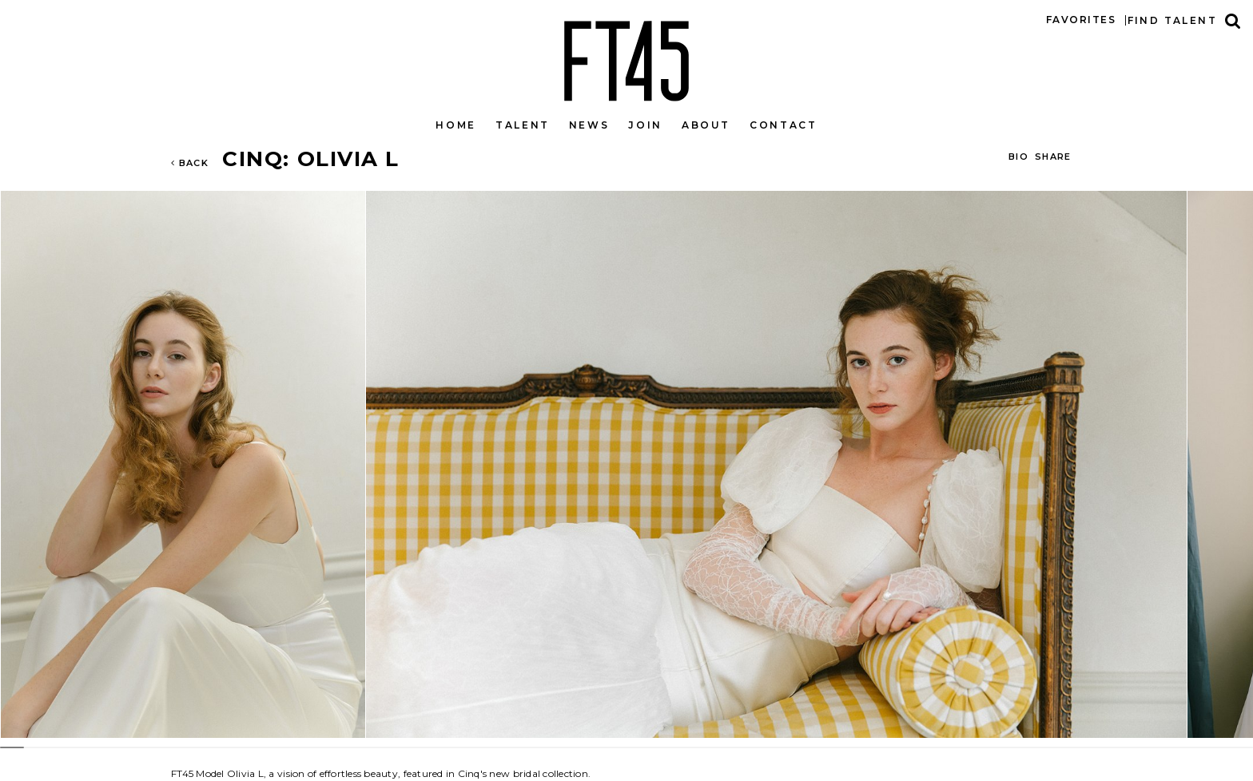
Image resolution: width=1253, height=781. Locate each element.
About (706, 125)
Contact (783, 125)
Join (645, 125)
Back (190, 162)
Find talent (1172, 20)
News (589, 125)
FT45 (626, 57)
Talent (522, 125)
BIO (1018, 156)
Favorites (1081, 20)
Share (1053, 156)
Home (456, 125)
